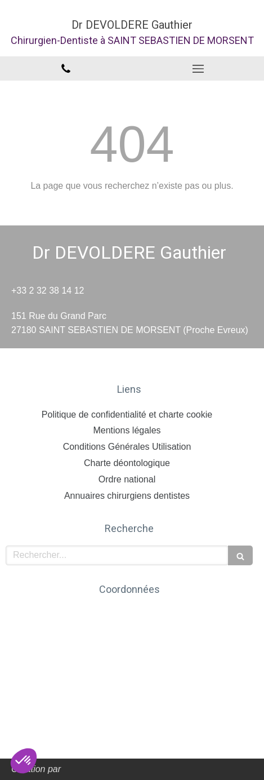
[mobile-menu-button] (198, 68)
